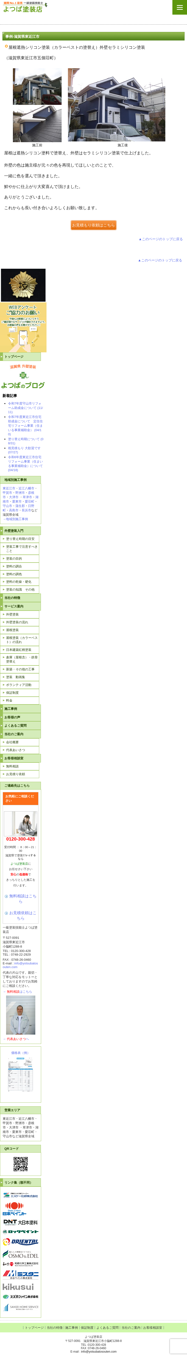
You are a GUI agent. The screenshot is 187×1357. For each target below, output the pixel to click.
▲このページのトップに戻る (161, 239)
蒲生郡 (20, 506)
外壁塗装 (12, 614)
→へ (16, 1039)
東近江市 (9, 488)
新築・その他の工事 (20, 669)
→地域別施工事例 (15, 519)
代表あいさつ (15, 750)
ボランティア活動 (18, 685)
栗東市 (17, 501)
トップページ (13, 356)
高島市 (14, 510)
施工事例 (10, 709)
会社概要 (12, 742)
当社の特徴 (12, 598)
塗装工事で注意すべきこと (22, 549)
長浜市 (26, 510)
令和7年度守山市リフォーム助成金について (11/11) (25, 408)
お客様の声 (12, 717)
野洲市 (20, 493)
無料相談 (12, 766)
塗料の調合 (14, 566)
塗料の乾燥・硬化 (18, 582)
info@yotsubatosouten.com (99, 1351)
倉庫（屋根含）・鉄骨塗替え (22, 659)
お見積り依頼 (15, 774)
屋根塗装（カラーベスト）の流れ (22, 640)
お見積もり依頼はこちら (93, 225)
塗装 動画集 (15, 677)
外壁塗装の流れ (17, 622)
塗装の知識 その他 (20, 589)
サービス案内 (13, 606)
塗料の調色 (14, 574)
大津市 (14, 497)
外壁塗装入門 (13, 531)
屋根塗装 (12, 630)
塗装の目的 (14, 558)
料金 (9, 700)
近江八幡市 (26, 488)
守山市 (7, 506)
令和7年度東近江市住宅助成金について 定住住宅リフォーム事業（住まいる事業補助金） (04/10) (25, 425)
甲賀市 (7, 493)
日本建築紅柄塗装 (18, 650)
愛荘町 (29, 501)
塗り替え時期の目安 (20, 539)
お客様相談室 (13, 758)
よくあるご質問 (15, 725)
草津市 (27, 497)
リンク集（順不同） (18, 1182)
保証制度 (12, 692)
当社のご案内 (13, 734)
